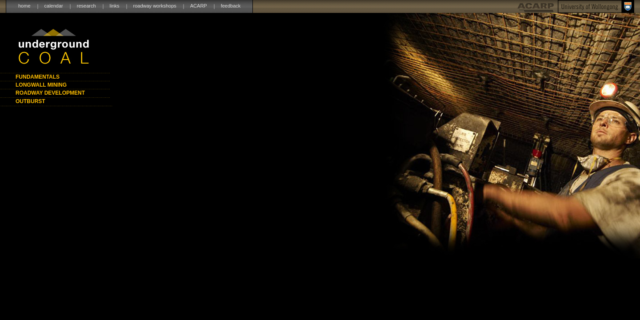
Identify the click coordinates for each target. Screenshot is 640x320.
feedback (231, 5)
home (24, 5)
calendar (53, 5)
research (86, 5)
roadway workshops (154, 5)
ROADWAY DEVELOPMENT (50, 93)
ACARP (198, 5)
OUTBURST (30, 101)
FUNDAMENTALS (38, 77)
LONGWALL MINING (41, 85)
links (115, 5)
